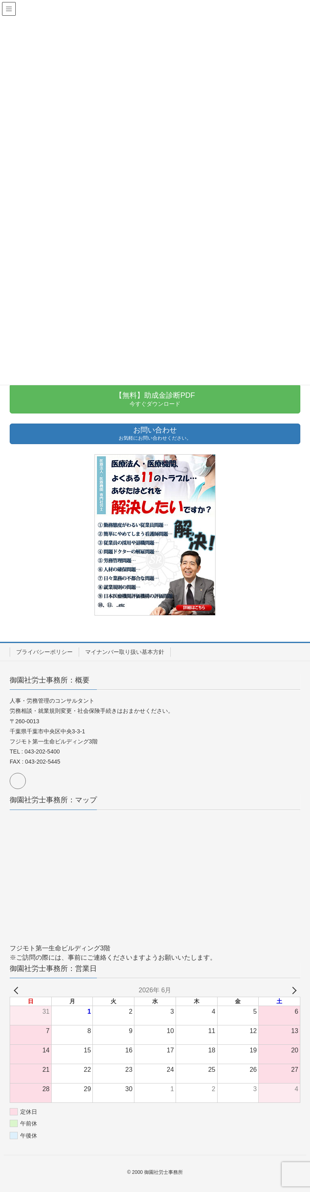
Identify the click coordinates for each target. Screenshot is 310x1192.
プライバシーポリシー (44, 652)
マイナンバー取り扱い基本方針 (124, 652)
